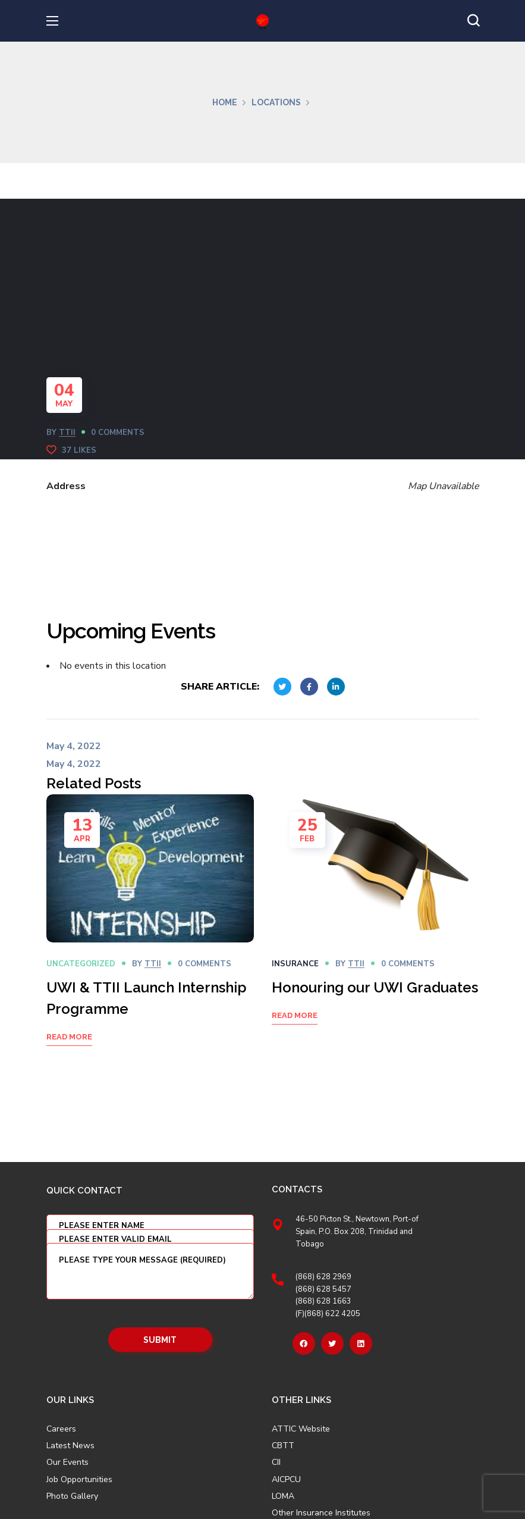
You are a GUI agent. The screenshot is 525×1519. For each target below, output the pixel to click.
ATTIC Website (301, 1429)
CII (276, 1462)
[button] (473, 21)
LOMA (283, 1496)
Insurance (295, 964)
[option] (150, 935)
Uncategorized (80, 964)
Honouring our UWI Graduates (375, 987)
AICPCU (286, 1479)
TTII (67, 432)
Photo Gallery (72, 1496)
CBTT (283, 1445)
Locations (276, 102)
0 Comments (117, 432)
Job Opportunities (79, 1479)
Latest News (70, 1445)
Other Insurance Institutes (321, 1513)
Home (224, 102)
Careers (61, 1429)
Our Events (67, 1462)
